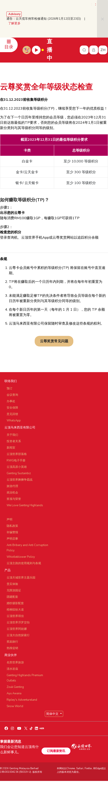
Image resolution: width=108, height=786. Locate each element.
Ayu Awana (14, 693)
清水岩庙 (12, 669)
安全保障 (12, 408)
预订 (9, 388)
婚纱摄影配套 (15, 603)
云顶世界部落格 (17, 454)
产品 (7, 570)
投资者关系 (14, 441)
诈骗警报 (12, 532)
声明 (9, 519)
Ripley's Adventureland (22, 700)
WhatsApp (14, 420)
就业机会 (12, 493)
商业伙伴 (10, 655)
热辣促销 (12, 648)
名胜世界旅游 (15, 662)
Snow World (15, 706)
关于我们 (12, 435)
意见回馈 (12, 414)
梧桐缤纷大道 (15, 610)
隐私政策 (12, 526)
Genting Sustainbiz (19, 473)
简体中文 (52, 714)
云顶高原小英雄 (17, 467)
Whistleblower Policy (21, 557)
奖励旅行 (12, 642)
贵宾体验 (12, 584)
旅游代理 (12, 486)
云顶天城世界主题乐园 (21, 578)
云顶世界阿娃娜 (17, 629)
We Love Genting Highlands (25, 505)
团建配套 (12, 597)
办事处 (11, 401)
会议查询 (12, 395)
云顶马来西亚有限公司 (19, 427)
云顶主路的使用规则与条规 (24, 563)
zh (102, 50)
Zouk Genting (15, 687)
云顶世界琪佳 (15, 616)
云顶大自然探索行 (18, 635)
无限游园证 (14, 590)
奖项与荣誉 (14, 499)
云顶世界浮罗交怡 (18, 622)
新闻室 (11, 448)
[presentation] (91, 4)
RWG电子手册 (16, 460)
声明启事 (12, 539)
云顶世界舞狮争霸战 (19, 480)
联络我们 (10, 381)
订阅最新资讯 (56, 751)
